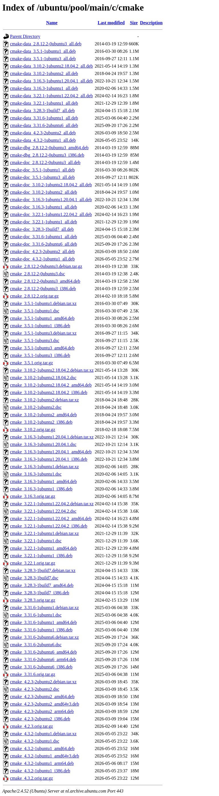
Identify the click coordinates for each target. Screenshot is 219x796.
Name (52, 22)
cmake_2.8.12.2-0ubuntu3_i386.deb (43, 288)
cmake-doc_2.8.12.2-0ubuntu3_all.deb (45, 162)
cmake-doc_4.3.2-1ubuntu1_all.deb (42, 258)
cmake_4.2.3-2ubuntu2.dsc (34, 689)
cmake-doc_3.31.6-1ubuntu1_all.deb (43, 236)
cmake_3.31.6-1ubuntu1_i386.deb (41, 629)
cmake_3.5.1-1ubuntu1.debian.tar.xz (43, 303)
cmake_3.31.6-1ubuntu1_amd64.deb (43, 622)
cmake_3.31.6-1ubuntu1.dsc (36, 615)
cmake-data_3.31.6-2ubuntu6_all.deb (44, 125)
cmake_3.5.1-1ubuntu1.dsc (34, 310)
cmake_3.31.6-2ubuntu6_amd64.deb (43, 652)
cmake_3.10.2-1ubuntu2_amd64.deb (43, 414)
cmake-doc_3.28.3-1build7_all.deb (42, 229)
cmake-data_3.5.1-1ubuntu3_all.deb (43, 58)
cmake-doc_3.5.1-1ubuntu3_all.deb (42, 177)
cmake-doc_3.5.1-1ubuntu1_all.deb (42, 169)
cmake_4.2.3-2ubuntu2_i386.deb (40, 718)
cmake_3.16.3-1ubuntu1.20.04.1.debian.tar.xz (52, 437)
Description (151, 22)
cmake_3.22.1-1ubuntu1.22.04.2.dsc (43, 511)
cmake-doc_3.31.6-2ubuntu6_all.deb (43, 244)
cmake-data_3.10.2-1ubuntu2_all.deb (44, 73)
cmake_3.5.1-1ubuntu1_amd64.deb (42, 318)
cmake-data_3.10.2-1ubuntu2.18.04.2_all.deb (51, 66)
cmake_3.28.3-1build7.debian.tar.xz (43, 570)
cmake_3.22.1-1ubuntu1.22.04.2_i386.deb (48, 526)
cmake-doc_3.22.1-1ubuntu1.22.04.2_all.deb (51, 214)
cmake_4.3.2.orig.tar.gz (31, 778)
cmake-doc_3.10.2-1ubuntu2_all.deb (43, 192)
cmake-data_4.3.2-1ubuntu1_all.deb (43, 140)
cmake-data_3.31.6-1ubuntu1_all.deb (44, 118)
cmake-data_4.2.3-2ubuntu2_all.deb (43, 132)
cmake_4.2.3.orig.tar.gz (31, 726)
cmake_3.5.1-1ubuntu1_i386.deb (40, 325)
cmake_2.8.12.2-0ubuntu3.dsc (37, 273)
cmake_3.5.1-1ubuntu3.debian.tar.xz (43, 333)
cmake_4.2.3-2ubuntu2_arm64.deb (42, 711)
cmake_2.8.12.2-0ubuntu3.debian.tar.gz (46, 266)
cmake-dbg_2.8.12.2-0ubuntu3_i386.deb (47, 155)
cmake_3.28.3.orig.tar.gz (32, 600)
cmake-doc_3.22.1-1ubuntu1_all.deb (43, 221)
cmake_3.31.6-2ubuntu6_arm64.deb (43, 659)
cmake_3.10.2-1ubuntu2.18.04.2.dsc (43, 377)
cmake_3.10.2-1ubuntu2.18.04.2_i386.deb (48, 392)
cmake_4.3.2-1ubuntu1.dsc (34, 741)
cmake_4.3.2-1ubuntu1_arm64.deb (42, 763)
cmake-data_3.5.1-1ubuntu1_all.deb (43, 51)
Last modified (111, 22)
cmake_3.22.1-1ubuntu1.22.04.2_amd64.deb (51, 518)
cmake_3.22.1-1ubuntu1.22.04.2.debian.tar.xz (52, 503)
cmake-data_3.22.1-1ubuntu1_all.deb (44, 103)
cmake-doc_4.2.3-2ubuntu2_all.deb (42, 251)
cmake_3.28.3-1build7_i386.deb (39, 592)
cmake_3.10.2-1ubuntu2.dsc (36, 407)
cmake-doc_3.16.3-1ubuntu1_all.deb (43, 207)
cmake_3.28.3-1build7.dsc (34, 577)
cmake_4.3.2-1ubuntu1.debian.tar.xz (43, 733)
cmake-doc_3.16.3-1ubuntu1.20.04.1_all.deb (51, 199)
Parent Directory (25, 36)
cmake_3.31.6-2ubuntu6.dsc (36, 644)
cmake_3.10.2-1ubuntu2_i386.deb (41, 422)
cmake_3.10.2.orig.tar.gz (32, 429)
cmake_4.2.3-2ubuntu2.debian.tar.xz (43, 681)
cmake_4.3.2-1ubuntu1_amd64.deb (42, 748)
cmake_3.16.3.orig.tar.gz (32, 496)
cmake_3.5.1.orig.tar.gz (31, 362)
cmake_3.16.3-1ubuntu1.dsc (36, 474)
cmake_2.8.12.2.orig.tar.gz (34, 296)
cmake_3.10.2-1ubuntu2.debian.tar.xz (44, 399)
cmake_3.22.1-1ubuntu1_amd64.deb (43, 548)
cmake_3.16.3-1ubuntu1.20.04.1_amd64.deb (51, 451)
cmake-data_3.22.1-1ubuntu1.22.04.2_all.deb (51, 95)
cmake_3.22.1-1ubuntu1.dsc (36, 540)
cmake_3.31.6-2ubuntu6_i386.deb (41, 666)
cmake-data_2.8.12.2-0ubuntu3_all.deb (46, 43)
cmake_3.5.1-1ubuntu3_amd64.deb (42, 348)
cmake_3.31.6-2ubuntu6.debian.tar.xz (44, 637)
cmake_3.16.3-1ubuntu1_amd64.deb (43, 481)
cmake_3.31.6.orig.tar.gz (32, 674)
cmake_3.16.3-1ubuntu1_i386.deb (41, 488)
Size (134, 22)
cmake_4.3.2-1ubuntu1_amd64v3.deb (44, 755)
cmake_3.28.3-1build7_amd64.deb (42, 585)
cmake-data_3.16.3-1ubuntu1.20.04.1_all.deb (51, 80)
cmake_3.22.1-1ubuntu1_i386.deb (41, 555)
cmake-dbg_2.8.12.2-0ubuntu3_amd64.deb (49, 147)
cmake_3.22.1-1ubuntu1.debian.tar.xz (44, 533)
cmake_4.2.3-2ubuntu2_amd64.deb (42, 696)
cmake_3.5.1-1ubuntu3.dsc (34, 340)
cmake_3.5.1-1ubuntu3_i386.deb (40, 355)
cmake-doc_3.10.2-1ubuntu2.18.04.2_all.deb (51, 184)
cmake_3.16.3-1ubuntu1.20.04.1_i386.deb (48, 459)
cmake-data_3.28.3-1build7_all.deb (42, 110)
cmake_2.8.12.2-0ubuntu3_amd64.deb (45, 281)
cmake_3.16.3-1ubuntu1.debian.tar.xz (44, 466)
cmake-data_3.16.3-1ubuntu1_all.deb (44, 88)
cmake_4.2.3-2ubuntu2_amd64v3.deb (44, 704)
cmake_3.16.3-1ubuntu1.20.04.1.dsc (43, 444)
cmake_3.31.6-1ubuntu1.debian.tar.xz (44, 607)
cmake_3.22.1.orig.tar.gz (32, 563)
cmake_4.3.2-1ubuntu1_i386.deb (40, 770)
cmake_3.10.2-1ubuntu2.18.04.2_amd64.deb (51, 385)
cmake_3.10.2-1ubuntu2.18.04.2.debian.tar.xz (52, 370)
